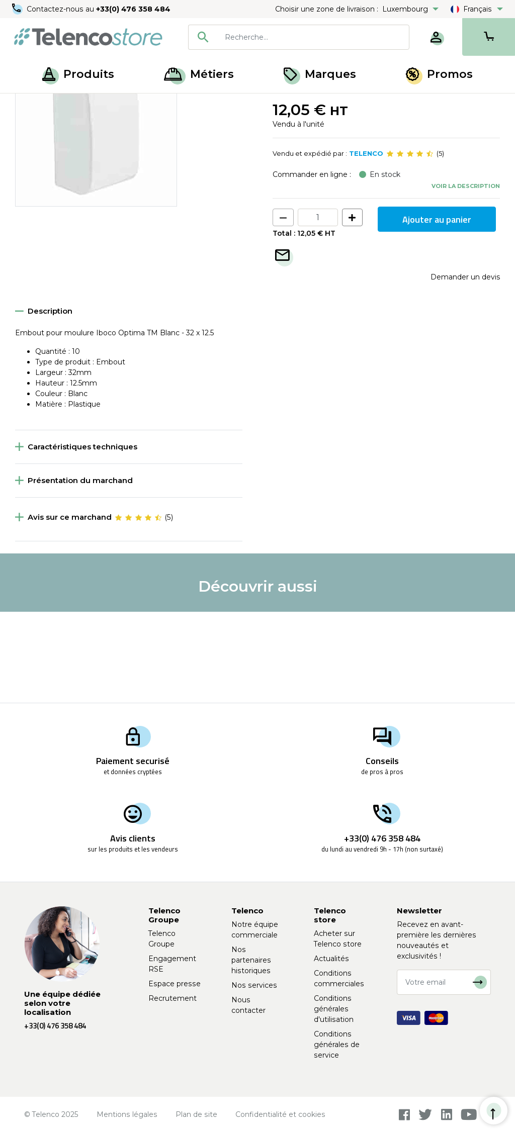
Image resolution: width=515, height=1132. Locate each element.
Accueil (27, 105)
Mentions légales (127, 1114)
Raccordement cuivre (87, 105)
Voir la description (466, 276)
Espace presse (174, 983)
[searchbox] (313, 37)
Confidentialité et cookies (280, 1114)
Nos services (254, 985)
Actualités (331, 958)
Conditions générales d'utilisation (334, 1009)
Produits (78, 74)
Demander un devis (465, 368)
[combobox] (298, 37)
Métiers (199, 74)
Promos (439, 74)
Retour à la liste (46, 126)
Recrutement (172, 998)
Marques (320, 74)
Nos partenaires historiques (251, 960)
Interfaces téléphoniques (175, 105)
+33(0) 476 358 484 (133, 9)
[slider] (410, 245)
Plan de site (196, 1114)
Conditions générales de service (337, 1044)
